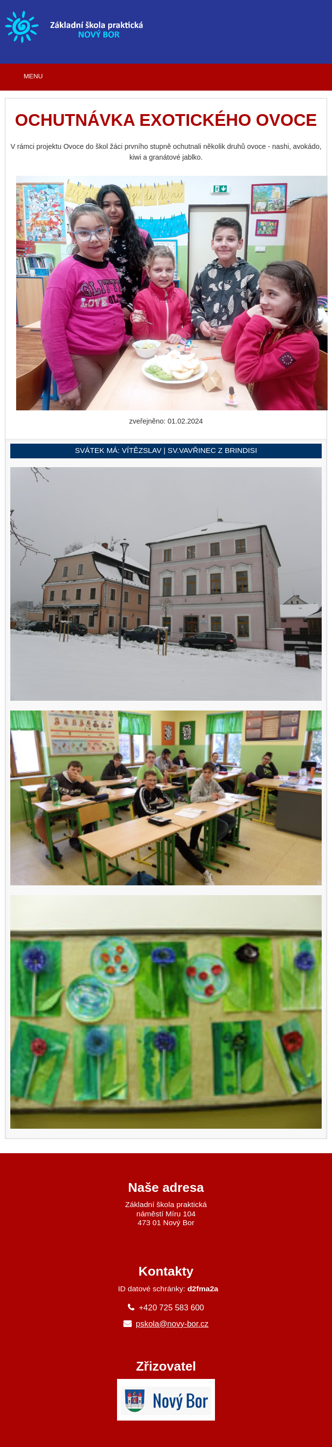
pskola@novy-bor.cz (172, 1323)
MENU (33, 76)
